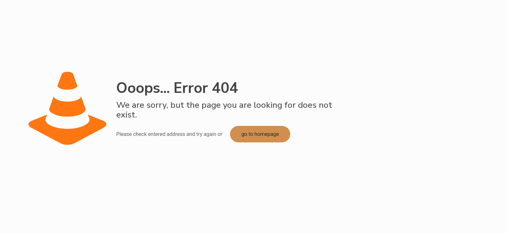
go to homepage (260, 134)
